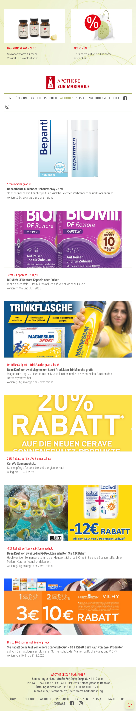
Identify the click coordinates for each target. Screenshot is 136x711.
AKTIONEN (66, 98)
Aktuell (36, 98)
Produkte (51, 98)
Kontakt (115, 98)
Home (9, 98)
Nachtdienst (97, 98)
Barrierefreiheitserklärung (86, 691)
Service (81, 98)
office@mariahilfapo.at (95, 683)
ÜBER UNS (22, 98)
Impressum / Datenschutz (50, 691)
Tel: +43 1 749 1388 (38, 683)
